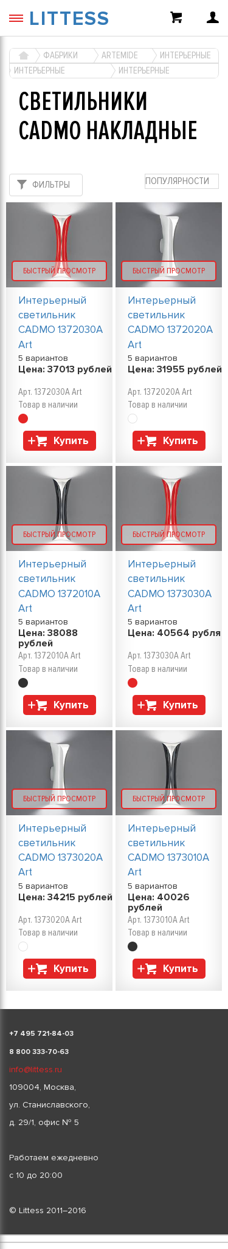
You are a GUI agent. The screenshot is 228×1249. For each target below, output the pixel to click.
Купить (71, 440)
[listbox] (114, 1235)
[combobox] (182, 181)
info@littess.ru (35, 1069)
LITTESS (69, 19)
